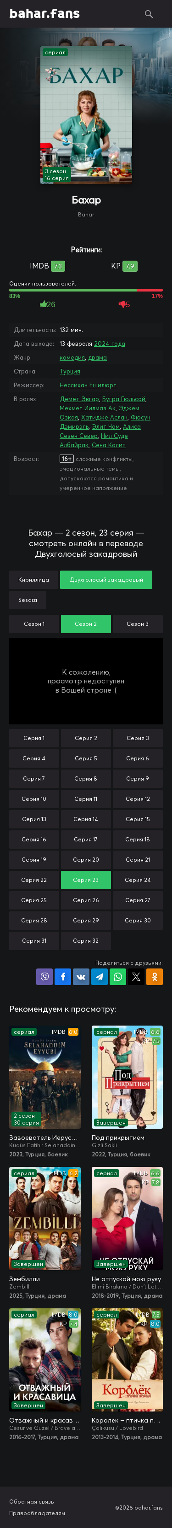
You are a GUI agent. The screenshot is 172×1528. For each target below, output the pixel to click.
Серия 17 (86, 839)
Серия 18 (137, 839)
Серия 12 (138, 798)
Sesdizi (27, 599)
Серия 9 (137, 778)
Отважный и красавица (45, 1420)
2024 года (109, 343)
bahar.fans (44, 14)
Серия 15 (138, 819)
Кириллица (33, 579)
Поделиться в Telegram (99, 976)
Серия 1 (33, 738)
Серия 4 (33, 758)
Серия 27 (137, 900)
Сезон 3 (138, 623)
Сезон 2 (86, 623)
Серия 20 (86, 859)
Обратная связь (31, 1501)
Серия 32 (86, 940)
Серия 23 (86, 879)
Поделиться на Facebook (63, 976)
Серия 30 (138, 920)
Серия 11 (85, 798)
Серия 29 (86, 920)
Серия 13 (34, 819)
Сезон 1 (34, 623)
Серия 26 (86, 900)
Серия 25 (34, 900)
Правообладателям (37, 1513)
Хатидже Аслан (104, 417)
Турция (70, 371)
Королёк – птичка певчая (127, 1420)
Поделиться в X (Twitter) (136, 976)
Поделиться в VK (81, 976)
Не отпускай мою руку (126, 1279)
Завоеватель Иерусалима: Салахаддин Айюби (45, 1137)
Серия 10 (34, 798)
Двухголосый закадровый (106, 579)
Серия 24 (138, 879)
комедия (72, 357)
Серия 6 (137, 758)
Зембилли (24, 1279)
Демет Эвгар (79, 398)
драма (97, 357)
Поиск (149, 14)
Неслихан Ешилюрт (88, 385)
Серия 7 (34, 778)
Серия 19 (34, 859)
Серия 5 (86, 758)
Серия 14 (85, 819)
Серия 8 (85, 778)
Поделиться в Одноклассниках (154, 976)
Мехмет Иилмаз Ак (88, 408)
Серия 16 (34, 839)
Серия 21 (138, 859)
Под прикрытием (118, 1137)
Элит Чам (106, 426)
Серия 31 (34, 940)
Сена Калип (109, 445)
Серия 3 (138, 738)
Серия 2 (86, 738)
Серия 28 (34, 920)
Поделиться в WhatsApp (118, 976)
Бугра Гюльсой (123, 398)
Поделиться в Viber (44, 976)
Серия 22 (34, 879)
